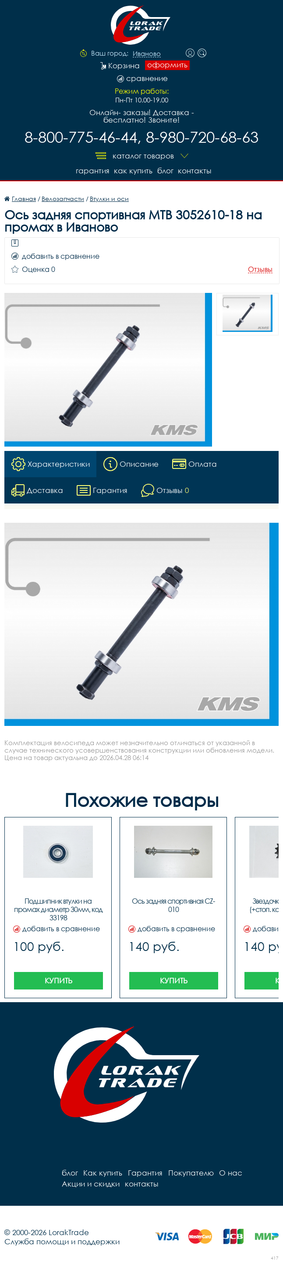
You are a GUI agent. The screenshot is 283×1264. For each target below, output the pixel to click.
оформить (167, 64)
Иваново (147, 53)
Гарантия (91, 170)
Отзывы (260, 269)
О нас (229, 1172)
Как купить (132, 170)
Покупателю (189, 1172)
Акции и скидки (90, 1183)
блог (165, 170)
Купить (58, 980)
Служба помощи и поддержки (62, 1241)
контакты (195, 170)
